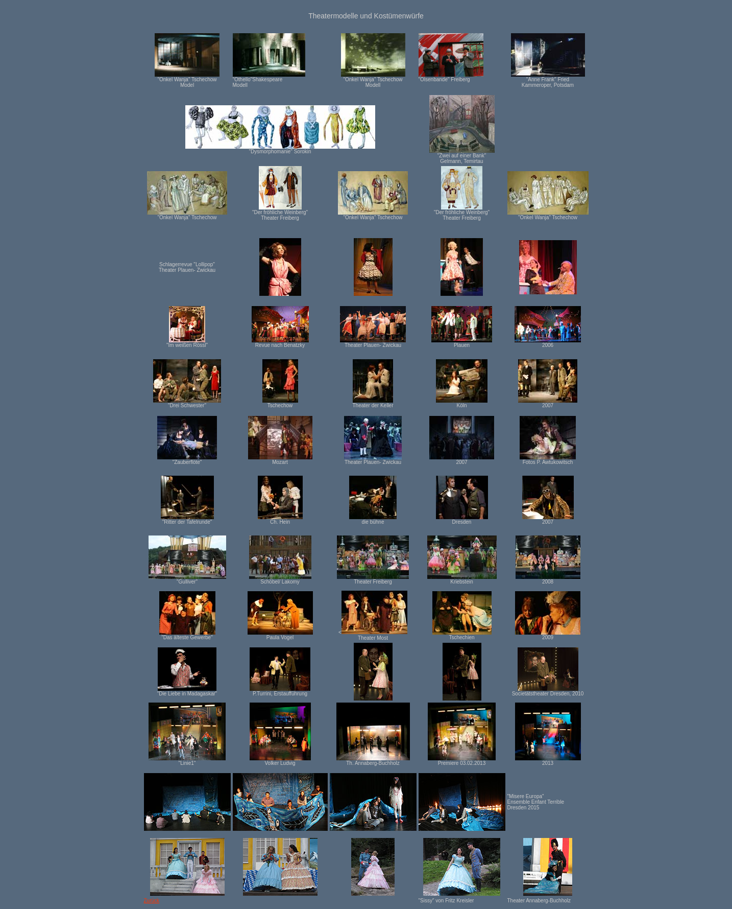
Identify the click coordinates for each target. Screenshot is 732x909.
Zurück (152, 900)
